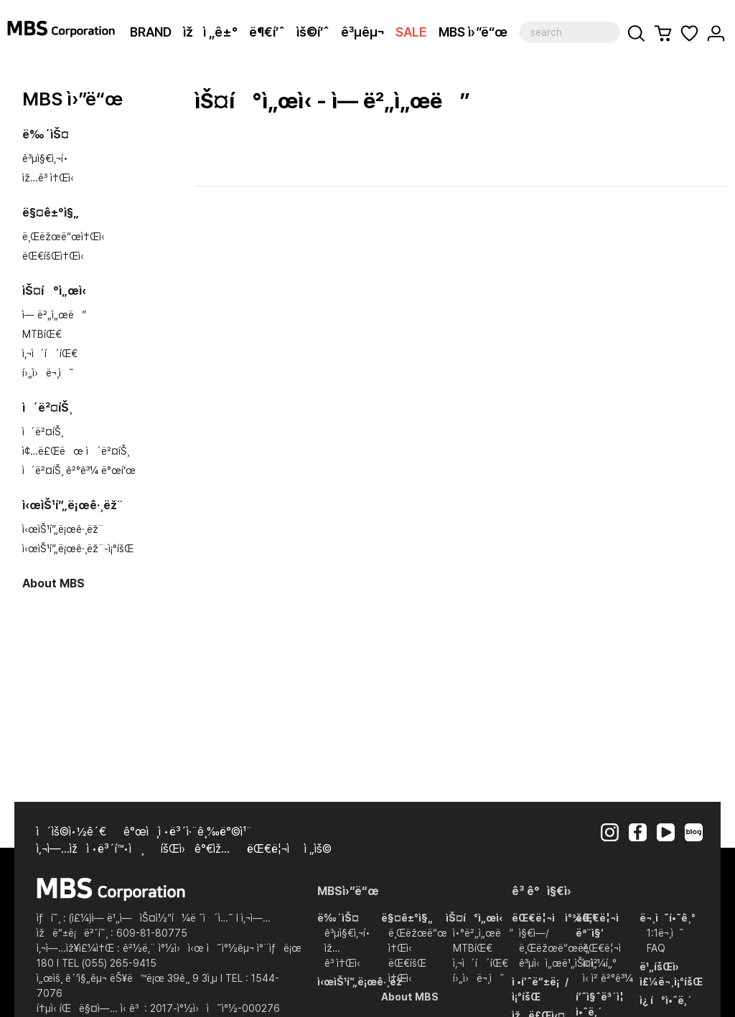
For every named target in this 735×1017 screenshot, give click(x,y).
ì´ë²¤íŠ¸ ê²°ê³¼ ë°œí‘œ (79, 470)
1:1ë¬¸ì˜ (665, 933)
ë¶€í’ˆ (267, 31)
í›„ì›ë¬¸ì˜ (48, 373)
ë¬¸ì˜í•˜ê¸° (668, 918)
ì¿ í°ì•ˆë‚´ (666, 1000)
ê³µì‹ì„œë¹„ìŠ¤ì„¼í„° (568, 963)
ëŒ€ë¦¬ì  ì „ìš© (289, 849)
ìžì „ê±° (210, 31)
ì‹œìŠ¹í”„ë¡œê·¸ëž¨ (72, 505)
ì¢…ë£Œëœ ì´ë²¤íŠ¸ (75, 451)
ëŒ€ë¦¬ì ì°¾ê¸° (554, 918)
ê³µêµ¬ (362, 31)
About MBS (53, 583)
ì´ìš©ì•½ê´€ (71, 831)
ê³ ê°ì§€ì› (546, 891)
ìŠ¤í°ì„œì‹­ (54, 291)
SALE (411, 31)
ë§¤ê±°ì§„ (50, 212)
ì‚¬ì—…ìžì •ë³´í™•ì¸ (90, 849)
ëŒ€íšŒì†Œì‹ (56, 256)
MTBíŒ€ (42, 334)
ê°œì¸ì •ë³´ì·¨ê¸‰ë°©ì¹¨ (187, 831)
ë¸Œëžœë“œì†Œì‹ (66, 236)
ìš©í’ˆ (312, 31)
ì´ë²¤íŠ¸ (47, 408)
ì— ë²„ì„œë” (54, 315)
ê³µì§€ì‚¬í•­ (45, 158)
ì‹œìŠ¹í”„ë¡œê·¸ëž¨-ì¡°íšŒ (78, 548)
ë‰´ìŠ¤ (45, 134)
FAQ (656, 948)
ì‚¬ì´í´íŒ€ (50, 353)
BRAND (151, 31)
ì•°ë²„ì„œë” (483, 933)
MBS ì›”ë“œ (473, 31)
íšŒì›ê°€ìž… (195, 849)
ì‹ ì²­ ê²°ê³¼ (608, 978)
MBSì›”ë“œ (348, 891)
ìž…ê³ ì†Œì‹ (51, 178)
